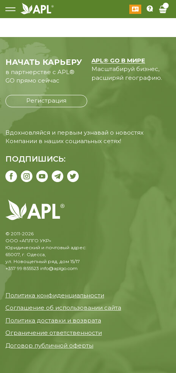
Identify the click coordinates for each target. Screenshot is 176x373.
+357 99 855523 (22, 268)
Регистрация (46, 100)
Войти (135, 9)
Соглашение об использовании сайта (63, 307)
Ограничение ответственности (53, 332)
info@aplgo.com (59, 268)
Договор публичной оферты (49, 345)
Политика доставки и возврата (53, 320)
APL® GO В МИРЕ (118, 60)
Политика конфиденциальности (54, 295)
